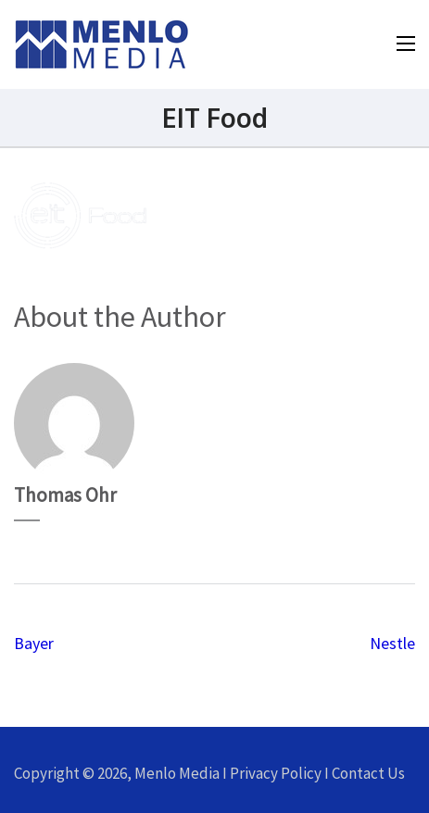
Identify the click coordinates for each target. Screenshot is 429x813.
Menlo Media (177, 773)
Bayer (34, 643)
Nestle (392, 643)
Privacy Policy (276, 773)
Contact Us (368, 773)
